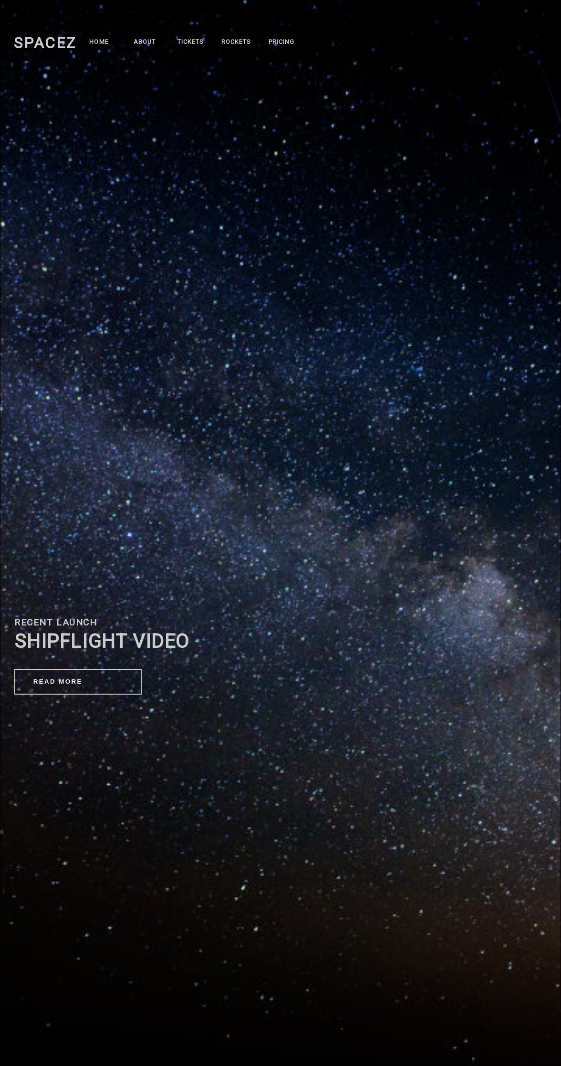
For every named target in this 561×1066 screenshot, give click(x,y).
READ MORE (58, 681)
